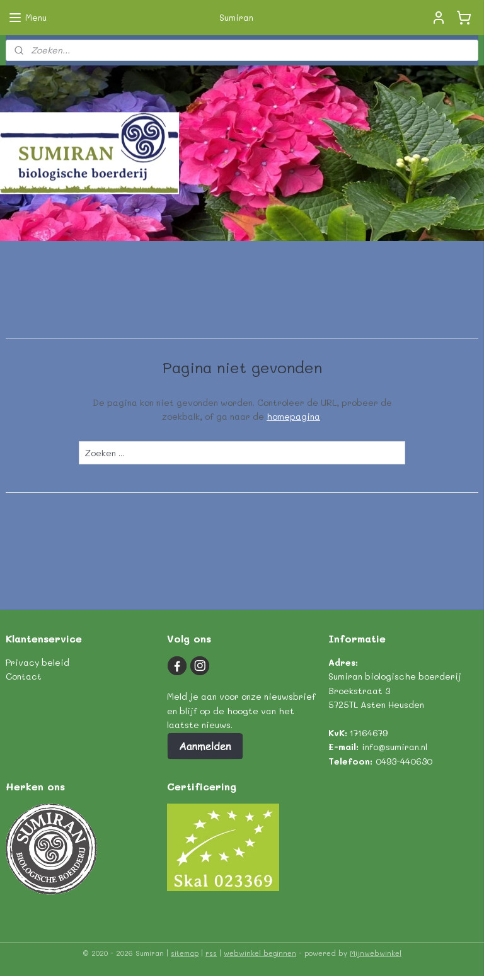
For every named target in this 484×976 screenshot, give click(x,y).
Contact (24, 676)
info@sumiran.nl (394, 747)
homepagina (293, 416)
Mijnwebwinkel (375, 953)
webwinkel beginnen (260, 953)
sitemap (185, 953)
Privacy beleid (37, 662)
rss (211, 953)
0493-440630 (404, 761)
